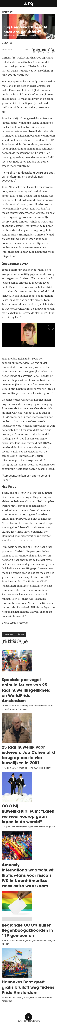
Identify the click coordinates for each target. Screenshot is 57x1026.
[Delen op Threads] (48, 50)
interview (8, 635)
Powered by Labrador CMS (28, 1021)
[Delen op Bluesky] (53, 50)
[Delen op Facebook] (34, 50)
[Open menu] (28, 1017)
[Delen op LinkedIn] (38, 50)
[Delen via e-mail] (43, 50)
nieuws (20, 635)
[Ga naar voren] (28, 3)
